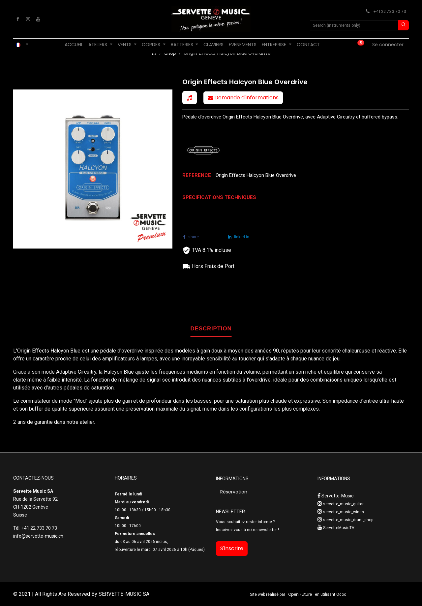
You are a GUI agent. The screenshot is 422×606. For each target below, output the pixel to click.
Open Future (300, 594)
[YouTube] (38, 19)
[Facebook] (17, 19)
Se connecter (388, 44)
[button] (189, 97)
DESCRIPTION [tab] (211, 328)
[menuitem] (74, 45)
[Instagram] (28, 19)
